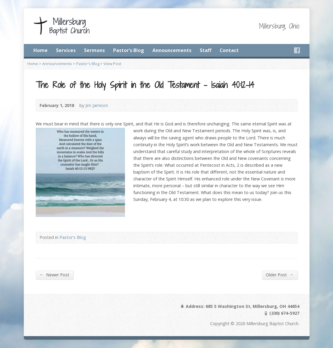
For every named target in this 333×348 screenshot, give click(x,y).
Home (40, 50)
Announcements (171, 50)
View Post (112, 63)
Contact (229, 50)
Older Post (279, 275)
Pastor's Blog (87, 63)
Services (66, 50)
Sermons (94, 50)
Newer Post (54, 275)
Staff (205, 50)
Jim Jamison (96, 105)
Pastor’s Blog (128, 50)
